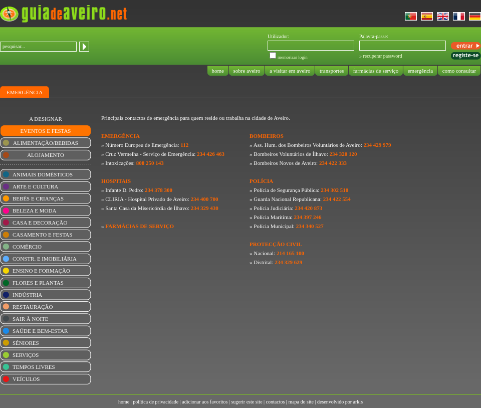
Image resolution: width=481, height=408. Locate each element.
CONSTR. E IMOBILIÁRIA (45, 259)
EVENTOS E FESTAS (46, 131)
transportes (331, 71)
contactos (275, 401)
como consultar (459, 71)
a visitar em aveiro (290, 71)
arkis (358, 401)
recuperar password (382, 56)
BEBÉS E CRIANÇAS (38, 198)
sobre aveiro (247, 71)
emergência (420, 71)
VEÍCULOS (26, 379)
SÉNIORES (26, 343)
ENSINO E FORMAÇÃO (41, 271)
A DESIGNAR (45, 119)
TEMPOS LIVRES (34, 367)
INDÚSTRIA (27, 295)
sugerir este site (246, 401)
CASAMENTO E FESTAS (42, 235)
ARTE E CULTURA (35, 186)
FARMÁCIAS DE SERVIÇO (139, 226)
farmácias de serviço (376, 71)
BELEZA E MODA (34, 211)
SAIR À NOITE (31, 319)
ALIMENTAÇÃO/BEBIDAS (45, 143)
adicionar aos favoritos (204, 401)
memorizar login (293, 57)
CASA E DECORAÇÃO (40, 223)
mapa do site (301, 401)
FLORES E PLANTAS (38, 283)
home (217, 71)
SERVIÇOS (26, 355)
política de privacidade (155, 401)
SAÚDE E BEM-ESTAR (40, 331)
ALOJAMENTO (45, 155)
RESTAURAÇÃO (33, 307)
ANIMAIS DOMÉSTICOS (43, 174)
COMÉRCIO (27, 247)
